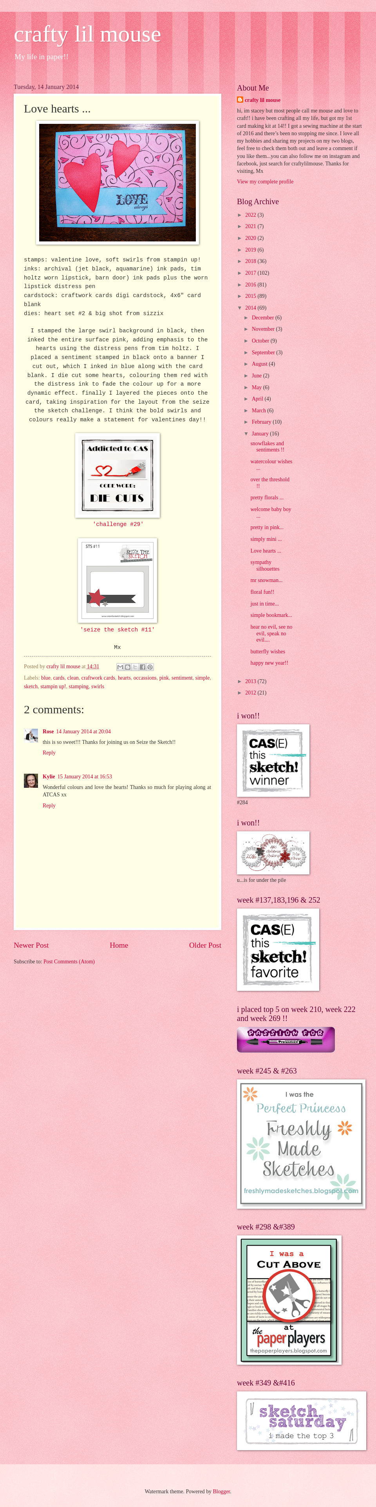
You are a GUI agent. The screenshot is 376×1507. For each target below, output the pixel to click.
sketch (31, 686)
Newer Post (31, 945)
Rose (48, 731)
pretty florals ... (267, 498)
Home (119, 945)
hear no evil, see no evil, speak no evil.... (271, 633)
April (258, 399)
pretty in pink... (267, 527)
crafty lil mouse (87, 34)
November (264, 329)
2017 (251, 273)
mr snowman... (266, 580)
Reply (49, 753)
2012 (251, 693)
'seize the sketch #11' (117, 630)
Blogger (221, 1491)
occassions (145, 678)
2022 (251, 215)
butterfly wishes (267, 652)
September (264, 352)
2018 (251, 261)
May (257, 387)
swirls (97, 686)
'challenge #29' (118, 524)
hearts (124, 678)
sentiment (182, 678)
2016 (251, 285)
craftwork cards (98, 678)
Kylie (49, 777)
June (257, 376)
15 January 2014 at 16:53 (84, 777)
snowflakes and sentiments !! (267, 447)
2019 (251, 250)
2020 (251, 238)
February (262, 422)
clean (73, 678)
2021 (251, 226)
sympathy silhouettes (264, 565)
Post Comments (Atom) (69, 962)
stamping (79, 686)
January (261, 434)
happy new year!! (269, 663)
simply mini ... (266, 539)
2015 (251, 296)
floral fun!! (262, 592)
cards (59, 678)
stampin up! (53, 686)
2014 (251, 308)
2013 (251, 681)
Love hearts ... (265, 551)
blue (46, 678)
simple (202, 678)
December (263, 318)
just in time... (264, 604)
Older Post (205, 945)
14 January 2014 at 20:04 (83, 731)
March (259, 410)
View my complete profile (265, 182)
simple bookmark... (271, 615)
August (260, 364)
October (261, 341)
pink (164, 678)
